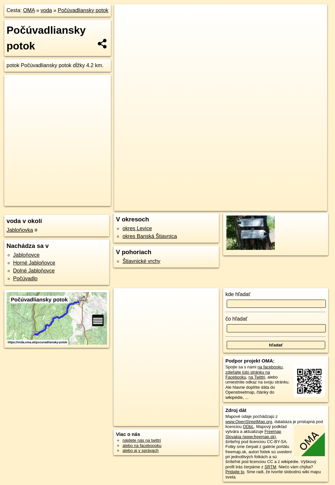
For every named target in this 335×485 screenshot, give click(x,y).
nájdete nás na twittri (141, 440)
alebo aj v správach (140, 450)
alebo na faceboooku (141, 445)
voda (46, 10)
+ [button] (125, 15)
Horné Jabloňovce (34, 263)
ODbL (248, 426)
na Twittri (256, 377)
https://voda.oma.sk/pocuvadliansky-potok (289, 206)
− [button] (125, 25)
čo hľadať (236, 319)
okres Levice (137, 228)
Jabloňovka (20, 230)
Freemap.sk (232, 206)
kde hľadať (238, 294)
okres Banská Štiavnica (149, 236)
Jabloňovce (26, 255)
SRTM (270, 466)
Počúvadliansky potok (83, 10)
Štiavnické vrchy (141, 261)
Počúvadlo (25, 278)
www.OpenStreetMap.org (248, 421)
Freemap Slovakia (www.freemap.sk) (253, 434)
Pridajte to (234, 471)
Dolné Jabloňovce (34, 270)
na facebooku (270, 366)
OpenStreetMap (198, 206)
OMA (29, 10)
